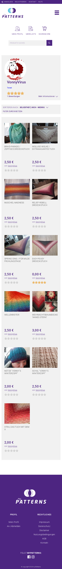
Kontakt (32, 2)
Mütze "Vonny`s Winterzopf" (12, 372)
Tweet (9, 88)
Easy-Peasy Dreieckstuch (39, 259)
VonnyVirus (12, 166)
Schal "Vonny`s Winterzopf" (40, 372)
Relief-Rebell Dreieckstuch (39, 203)
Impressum (44, 522)
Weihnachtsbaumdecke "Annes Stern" (45, 316)
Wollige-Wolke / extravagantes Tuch (43, 147)
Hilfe (40, 2)
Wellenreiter (11, 315)
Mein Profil (14, 522)
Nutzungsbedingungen (44, 534)
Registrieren (20, 2)
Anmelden (8, 2)
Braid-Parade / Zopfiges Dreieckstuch (17, 147)
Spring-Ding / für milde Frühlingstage (17, 259)
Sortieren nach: (11, 107)
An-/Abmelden (13, 526)
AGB (44, 538)
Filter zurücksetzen (12, 111)
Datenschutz (44, 526)
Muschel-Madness (14, 202)
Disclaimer (44, 530)
